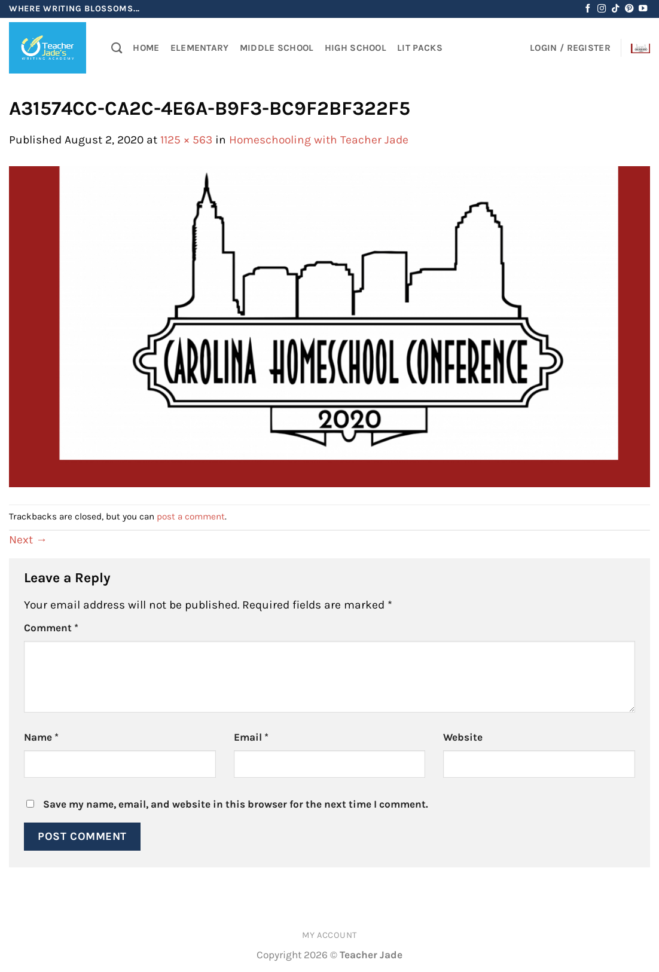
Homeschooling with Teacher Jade (318, 139)
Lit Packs (420, 47)
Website (463, 737)
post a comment (191, 516)
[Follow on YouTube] (643, 9)
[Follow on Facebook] (588, 9)
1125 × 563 (186, 139)
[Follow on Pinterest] (629, 9)
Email (251, 737)
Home (146, 47)
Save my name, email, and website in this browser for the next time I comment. (235, 804)
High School (355, 47)
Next (28, 539)
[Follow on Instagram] (601, 9)
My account (329, 935)
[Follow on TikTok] (615, 9)
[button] (570, 48)
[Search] (116, 47)
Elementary (199, 47)
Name (41, 737)
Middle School (277, 47)
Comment (51, 628)
